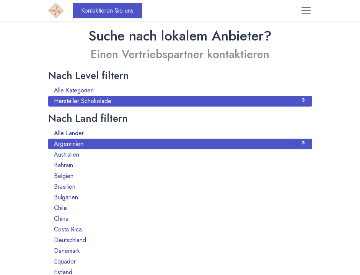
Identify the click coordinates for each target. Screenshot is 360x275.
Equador (180, 261)
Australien (180, 154)
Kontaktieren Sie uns (107, 10)
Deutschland (180, 240)
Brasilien (180, 186)
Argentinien (180, 143)
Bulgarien (180, 197)
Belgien (180, 175)
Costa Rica (180, 229)
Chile (180, 208)
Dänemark (180, 250)
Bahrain (180, 165)
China (180, 218)
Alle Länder (180, 133)
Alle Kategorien (180, 90)
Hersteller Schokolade (180, 101)
